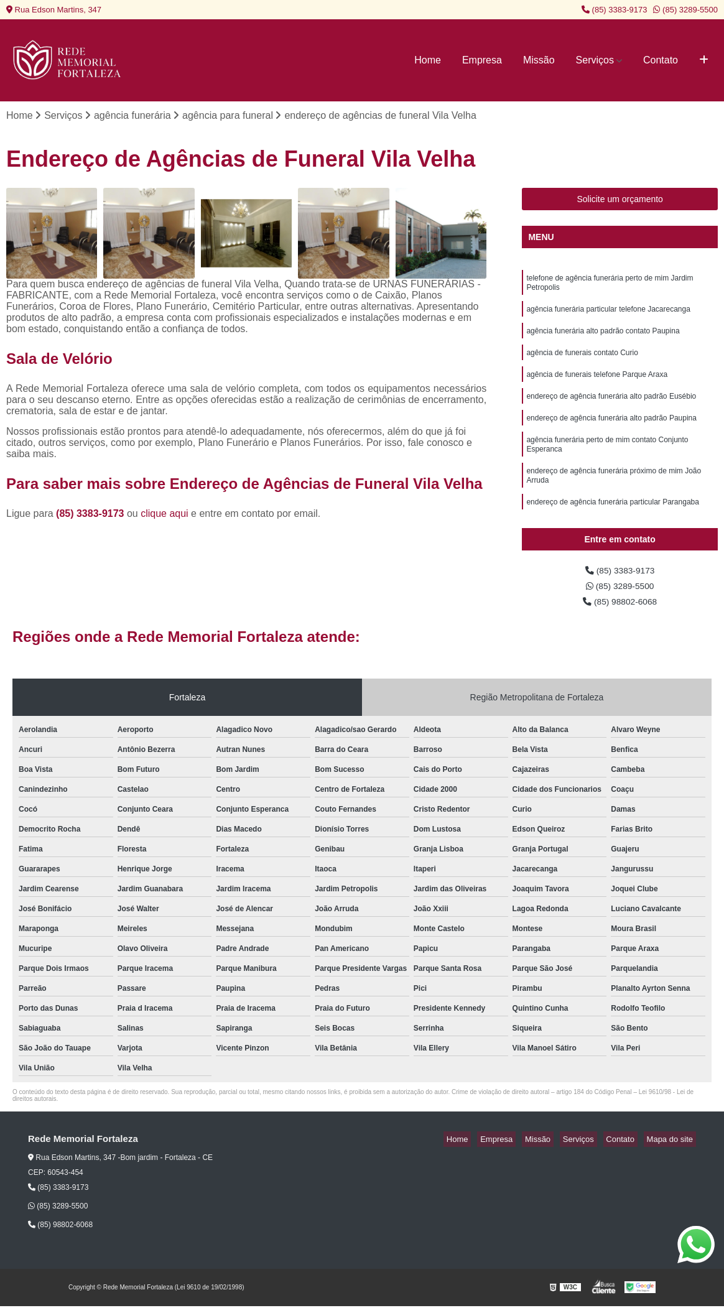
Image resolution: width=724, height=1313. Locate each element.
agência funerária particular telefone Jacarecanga (608, 316)
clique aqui (164, 515)
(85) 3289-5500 (685, 9)
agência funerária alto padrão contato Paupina (602, 339)
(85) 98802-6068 (620, 608)
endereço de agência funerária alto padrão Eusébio (611, 410)
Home (427, 60)
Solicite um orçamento (620, 201)
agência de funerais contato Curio (582, 363)
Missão (539, 60)
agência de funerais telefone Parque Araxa (596, 387)
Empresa (482, 60)
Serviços (595, 60)
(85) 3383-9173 (614, 9)
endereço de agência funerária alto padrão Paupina (611, 434)
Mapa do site (672, 1146)
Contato (660, 60)
